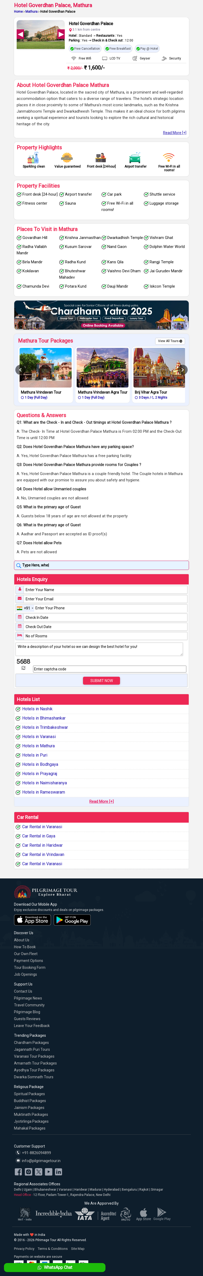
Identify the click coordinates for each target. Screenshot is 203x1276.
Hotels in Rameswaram (43, 792)
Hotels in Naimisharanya (44, 782)
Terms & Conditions (53, 1249)
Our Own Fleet (26, 954)
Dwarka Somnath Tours (33, 1077)
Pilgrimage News (28, 998)
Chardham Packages (31, 1042)
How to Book (25, 947)
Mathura (31, 11)
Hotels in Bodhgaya (40, 764)
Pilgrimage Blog (27, 1012)
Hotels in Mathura (38, 745)
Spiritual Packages (29, 1094)
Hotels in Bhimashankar (44, 718)
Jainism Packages (29, 1107)
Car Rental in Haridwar (42, 845)
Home (18, 11)
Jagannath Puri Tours (32, 1049)
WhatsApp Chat (54, 1267)
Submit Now (101, 681)
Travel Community (29, 1005)
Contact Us (23, 991)
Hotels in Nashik (37, 708)
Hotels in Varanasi (39, 736)
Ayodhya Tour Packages (34, 1070)
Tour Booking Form (29, 967)
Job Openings (25, 974)
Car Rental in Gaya (38, 836)
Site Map (78, 1249)
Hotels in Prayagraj (39, 773)
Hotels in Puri (34, 755)
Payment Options (28, 961)
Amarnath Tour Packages (35, 1063)
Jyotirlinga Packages (31, 1121)
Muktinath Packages (31, 1114)
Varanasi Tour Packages (34, 1056)
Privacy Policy (24, 1249)
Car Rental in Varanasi (42, 826)
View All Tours (168, 341)
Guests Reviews (27, 1019)
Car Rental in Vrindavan (43, 854)
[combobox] (25, 608)
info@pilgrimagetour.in (38, 1160)
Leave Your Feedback (32, 1026)
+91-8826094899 (33, 1152)
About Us (21, 940)
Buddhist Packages (30, 1101)
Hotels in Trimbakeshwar (45, 727)
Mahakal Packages (29, 1128)
